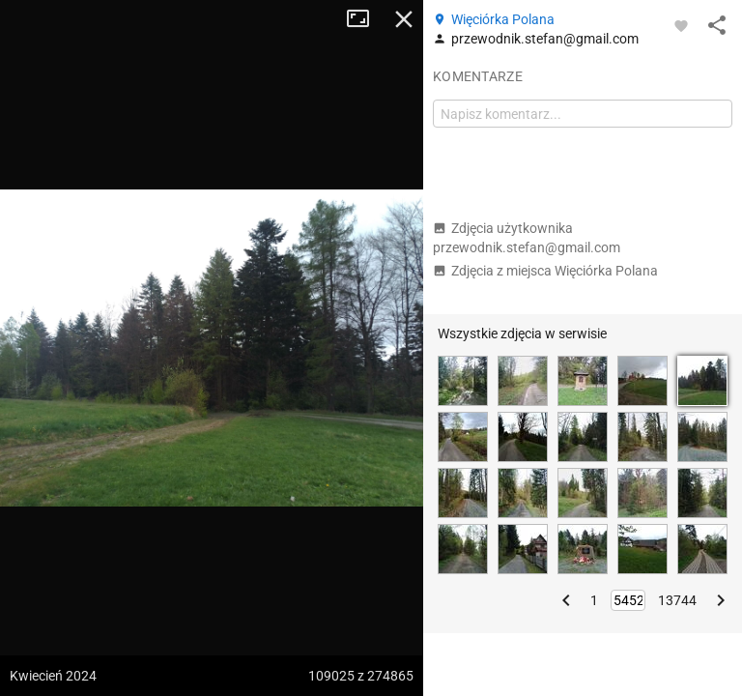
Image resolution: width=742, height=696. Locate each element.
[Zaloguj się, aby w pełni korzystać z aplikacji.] (681, 25)
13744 (677, 600)
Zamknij (404, 19)
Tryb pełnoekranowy (365, 19)
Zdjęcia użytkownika (526, 237)
